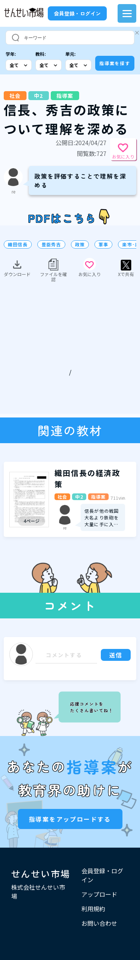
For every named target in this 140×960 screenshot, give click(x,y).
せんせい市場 (40, 873)
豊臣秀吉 (51, 244)
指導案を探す (114, 63)
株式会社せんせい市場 (38, 891)
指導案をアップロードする (70, 819)
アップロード (99, 894)
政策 (80, 244)
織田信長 (18, 244)
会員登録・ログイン (77, 13)
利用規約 (93, 908)
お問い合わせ (99, 923)
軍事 (103, 244)
